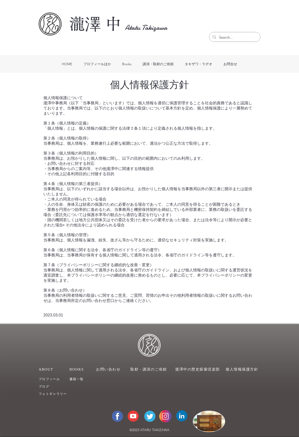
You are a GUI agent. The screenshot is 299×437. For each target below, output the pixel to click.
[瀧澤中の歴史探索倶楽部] (198, 369)
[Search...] (234, 37)
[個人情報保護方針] (243, 369)
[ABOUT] (49, 369)
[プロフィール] (53, 379)
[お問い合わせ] (109, 369)
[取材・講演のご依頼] (149, 369)
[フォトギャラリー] (57, 393)
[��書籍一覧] (83, 379)
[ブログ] (53, 386)
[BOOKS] (79, 369)
